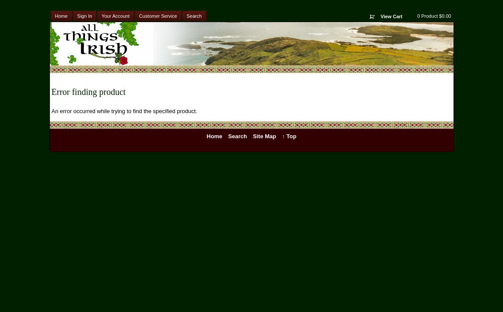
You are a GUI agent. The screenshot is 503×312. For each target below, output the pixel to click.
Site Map (264, 136)
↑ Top (289, 136)
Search (194, 16)
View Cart (391, 16)
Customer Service (158, 16)
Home (61, 16)
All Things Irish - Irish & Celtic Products (103, 43)
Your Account (115, 16)
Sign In (84, 16)
